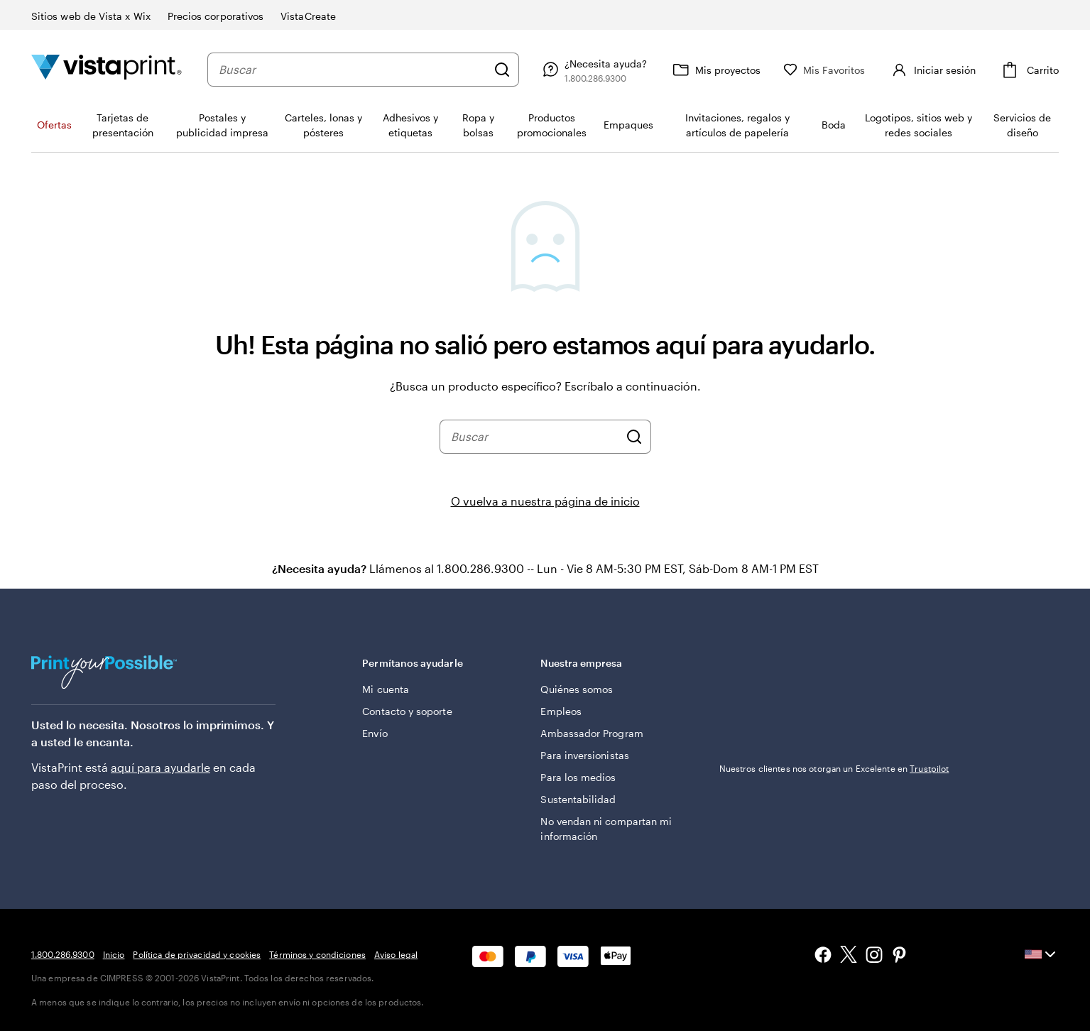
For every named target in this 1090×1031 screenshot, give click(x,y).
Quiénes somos (576, 689)
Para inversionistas (584, 755)
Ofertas (54, 125)
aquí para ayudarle (160, 767)
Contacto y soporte (407, 711)
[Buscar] (530, 69)
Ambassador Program (591, 733)
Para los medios (578, 777)
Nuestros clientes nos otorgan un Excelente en (834, 768)
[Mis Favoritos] (853, 69)
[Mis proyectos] (743, 69)
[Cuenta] (946, 70)
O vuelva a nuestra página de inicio (545, 501)
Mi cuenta (385, 689)
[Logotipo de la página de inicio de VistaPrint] (106, 69)
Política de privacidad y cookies (197, 954)
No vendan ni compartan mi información (606, 828)
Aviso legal (396, 954)
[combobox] (367, 69)
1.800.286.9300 (62, 954)
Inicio (114, 954)
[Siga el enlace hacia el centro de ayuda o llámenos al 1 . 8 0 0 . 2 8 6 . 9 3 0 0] (621, 69)
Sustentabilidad (578, 799)
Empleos (561, 711)
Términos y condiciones (317, 954)
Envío (374, 733)
